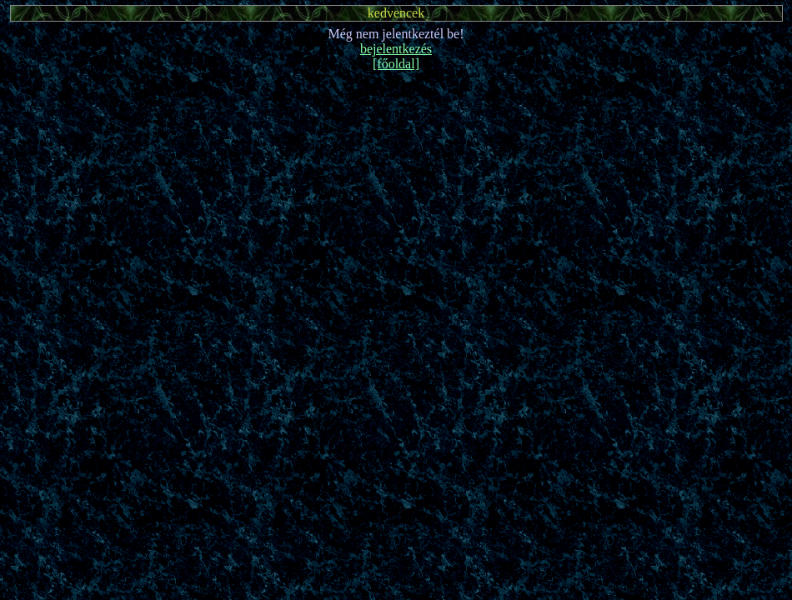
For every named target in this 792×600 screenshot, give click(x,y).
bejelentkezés (396, 49)
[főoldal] (396, 64)
